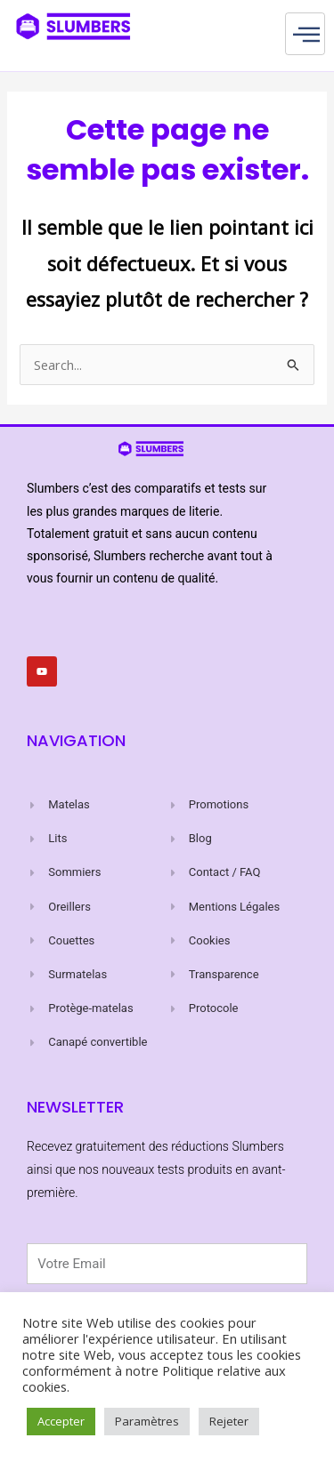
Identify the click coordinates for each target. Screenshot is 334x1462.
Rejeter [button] (228, 1421)
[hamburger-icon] (305, 33)
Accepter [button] (61, 1421)
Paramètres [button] (147, 1421)
